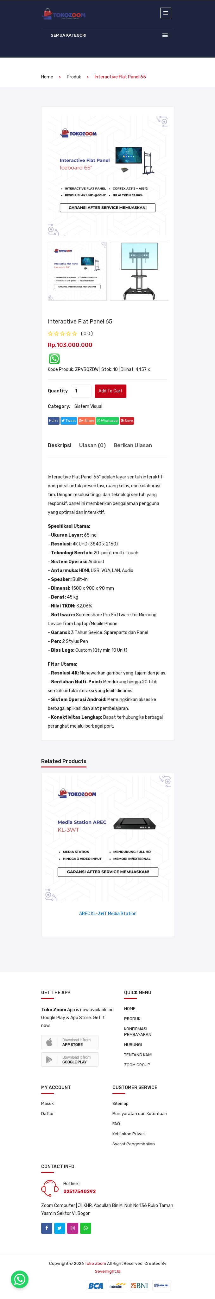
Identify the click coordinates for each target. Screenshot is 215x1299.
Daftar (47, 1113)
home (47, 77)
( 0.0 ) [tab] (87, 333)
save (127, 421)
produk (74, 77)
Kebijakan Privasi (129, 1133)
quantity (58, 391)
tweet (68, 421)
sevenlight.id (107, 1271)
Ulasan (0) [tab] (92, 445)
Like (54, 421)
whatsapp (107, 421)
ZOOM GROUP (137, 1064)
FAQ (116, 1123)
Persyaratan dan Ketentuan (139, 1113)
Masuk (47, 1103)
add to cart (110, 391)
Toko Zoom (95, 1263)
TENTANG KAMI (138, 1054)
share (86, 421)
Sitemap (120, 1103)
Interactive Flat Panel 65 (80, 321)
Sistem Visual (88, 406)
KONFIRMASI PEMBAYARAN (137, 1031)
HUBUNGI (133, 1044)
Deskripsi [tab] (59, 445)
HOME (130, 1008)
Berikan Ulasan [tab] (133, 445)
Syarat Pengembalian (133, 1144)
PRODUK (132, 1018)
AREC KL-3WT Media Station (107, 913)
